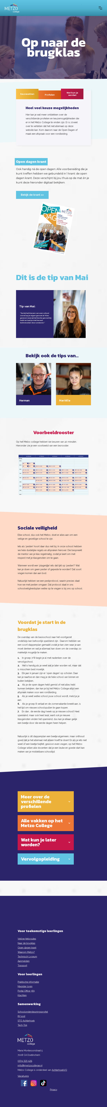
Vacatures (23, 1076)
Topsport (22, 965)
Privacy (53, 1089)
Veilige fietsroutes (27, 938)
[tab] (27, 94)
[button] (100, 8)
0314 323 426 (25, 1061)
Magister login (25, 986)
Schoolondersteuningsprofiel (33, 1012)
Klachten (22, 995)
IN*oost (21, 1016)
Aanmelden (24, 961)
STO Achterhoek (26, 1020)
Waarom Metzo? (26, 952)
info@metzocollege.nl (30, 1065)
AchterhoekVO (59, 1070)
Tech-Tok (22, 1025)
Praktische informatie (28, 982)
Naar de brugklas (26, 943)
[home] (12, 8)
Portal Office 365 (26, 991)
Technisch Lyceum (27, 956)
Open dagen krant (27, 947)
